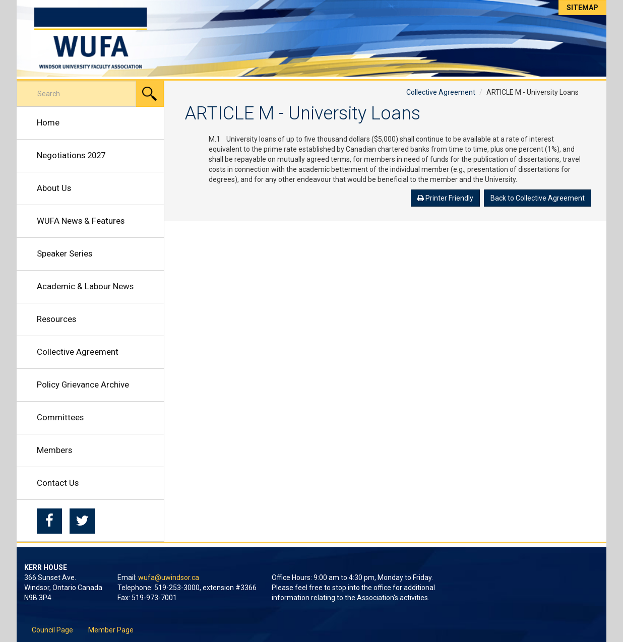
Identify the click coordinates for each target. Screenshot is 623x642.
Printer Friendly (445, 198)
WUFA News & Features (80, 221)
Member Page (111, 630)
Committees (60, 417)
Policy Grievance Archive (83, 384)
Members (54, 450)
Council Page (52, 630)
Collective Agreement (77, 352)
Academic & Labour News (85, 286)
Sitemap (582, 8)
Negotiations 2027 (71, 155)
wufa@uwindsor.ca (168, 577)
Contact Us (58, 483)
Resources (56, 319)
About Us (54, 188)
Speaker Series (64, 253)
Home (48, 122)
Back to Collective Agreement (537, 198)
